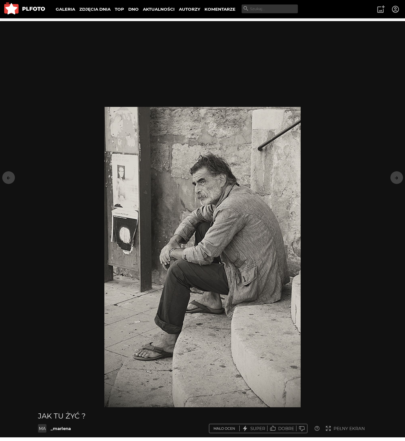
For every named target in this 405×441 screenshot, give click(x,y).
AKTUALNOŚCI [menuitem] (159, 9)
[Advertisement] (202, 60)
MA (42, 428)
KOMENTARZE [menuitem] (219, 9)
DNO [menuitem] (133, 9)
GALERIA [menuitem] (65, 9)
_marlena (61, 428)
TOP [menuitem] (119, 9)
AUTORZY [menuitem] (189, 9)
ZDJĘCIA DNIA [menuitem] (95, 9)
